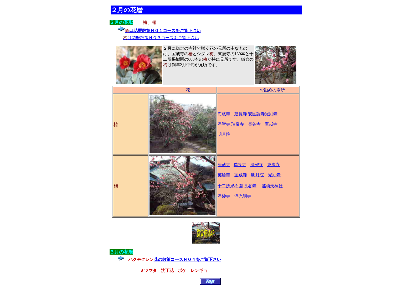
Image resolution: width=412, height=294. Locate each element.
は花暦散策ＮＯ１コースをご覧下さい (165, 30)
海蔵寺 (224, 114)
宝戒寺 (271, 124)
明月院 (257, 175)
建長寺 (240, 114)
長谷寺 (254, 124)
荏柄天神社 (272, 186)
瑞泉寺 (237, 124)
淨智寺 (224, 124)
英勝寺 (224, 175)
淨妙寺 (224, 196)
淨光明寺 (242, 196)
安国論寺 (256, 114)
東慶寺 (273, 164)
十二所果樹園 (230, 186)
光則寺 (271, 114)
